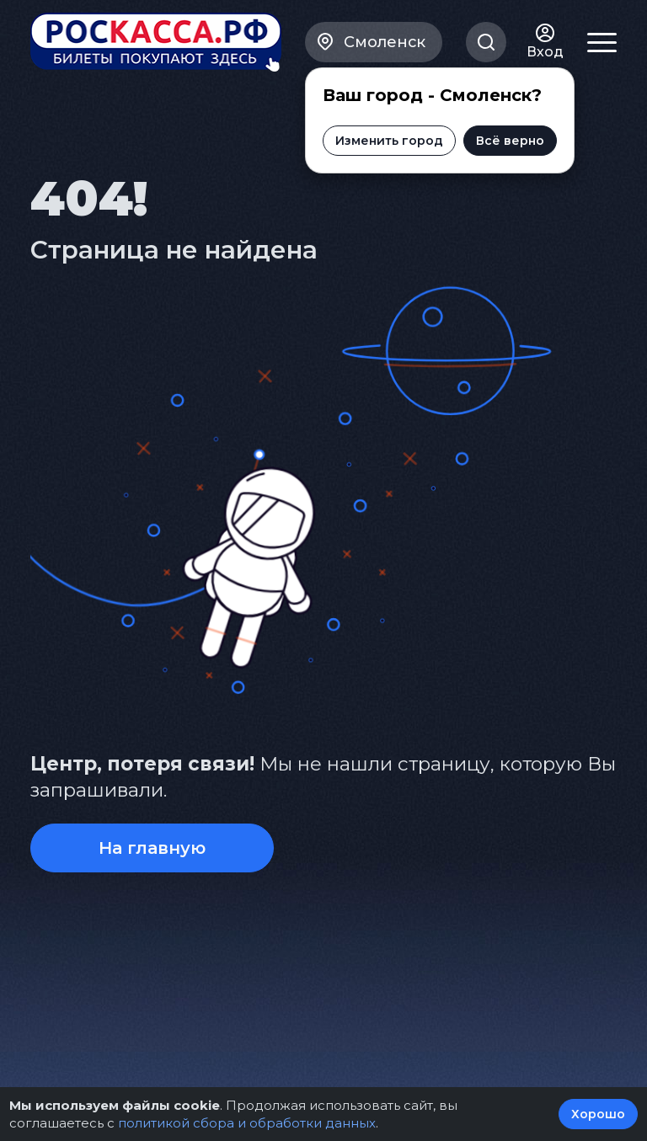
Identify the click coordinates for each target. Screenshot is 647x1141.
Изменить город (388, 140)
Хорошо (598, 1114)
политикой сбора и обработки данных (247, 1123)
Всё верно (509, 140)
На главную (152, 848)
